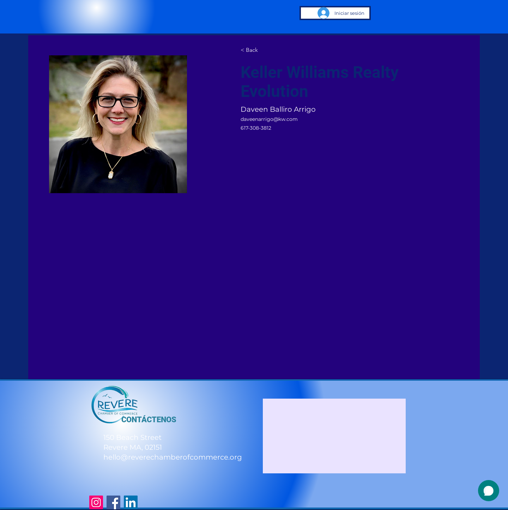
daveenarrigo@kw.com (269, 119)
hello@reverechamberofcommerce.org (172, 457)
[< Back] (254, 50)
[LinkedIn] (131, 502)
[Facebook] (113, 502)
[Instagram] (96, 502)
